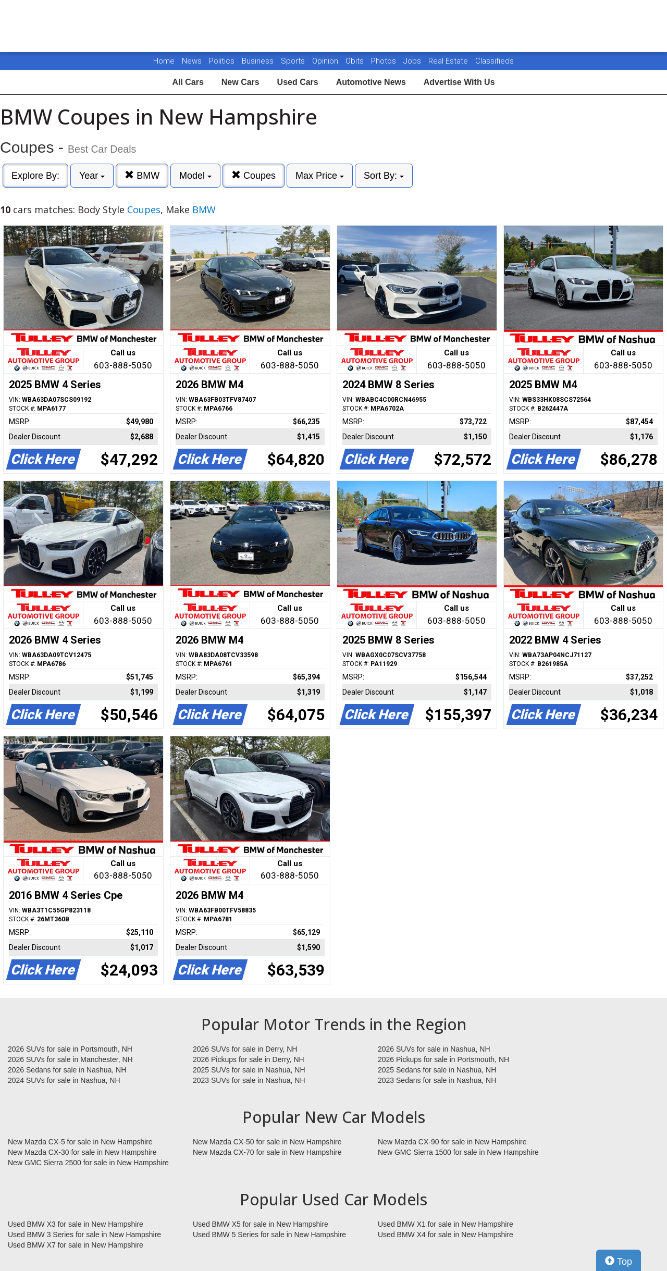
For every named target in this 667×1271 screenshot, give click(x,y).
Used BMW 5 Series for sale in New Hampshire (269, 1234)
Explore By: (35, 175)
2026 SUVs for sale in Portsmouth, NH (70, 1049)
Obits (355, 61)
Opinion (326, 61)
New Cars (240, 82)
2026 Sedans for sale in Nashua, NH (67, 1070)
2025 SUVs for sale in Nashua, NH (249, 1070)
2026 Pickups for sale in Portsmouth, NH (443, 1059)
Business (259, 61)
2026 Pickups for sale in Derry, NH (248, 1059)
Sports (294, 61)
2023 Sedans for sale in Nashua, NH (437, 1080)
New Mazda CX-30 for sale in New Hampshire (82, 1152)
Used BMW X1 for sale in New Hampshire (445, 1224)
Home (164, 61)
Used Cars (297, 82)
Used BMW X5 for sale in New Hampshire (260, 1224)
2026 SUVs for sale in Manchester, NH (70, 1059)
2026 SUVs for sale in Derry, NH (245, 1049)
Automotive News (371, 82)
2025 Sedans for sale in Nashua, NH (437, 1070)
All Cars (187, 82)
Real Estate (449, 61)
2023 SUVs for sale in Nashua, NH (249, 1080)
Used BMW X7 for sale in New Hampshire (75, 1245)
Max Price (319, 175)
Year (92, 175)
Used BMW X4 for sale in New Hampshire (445, 1234)
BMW (142, 175)
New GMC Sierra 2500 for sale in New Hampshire (88, 1162)
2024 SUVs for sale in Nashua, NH (64, 1080)
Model (195, 175)
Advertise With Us (459, 82)
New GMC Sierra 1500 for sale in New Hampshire (458, 1152)
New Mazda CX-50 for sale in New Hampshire (267, 1142)
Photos (384, 61)
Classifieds (494, 61)
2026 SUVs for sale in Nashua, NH (434, 1049)
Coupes (253, 175)
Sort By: (384, 175)
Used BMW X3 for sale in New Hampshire (75, 1224)
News (192, 61)
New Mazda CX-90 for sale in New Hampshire (452, 1142)
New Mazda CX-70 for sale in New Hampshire (267, 1152)
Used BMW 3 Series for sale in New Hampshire (84, 1234)
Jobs (413, 61)
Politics (221, 61)
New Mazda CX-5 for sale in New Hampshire (80, 1142)
